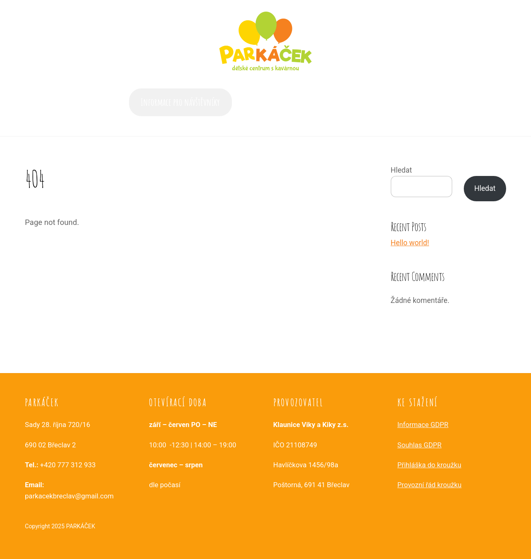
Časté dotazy (289, 102)
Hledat (401, 170)
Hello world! (410, 243)
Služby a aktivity (342, 102)
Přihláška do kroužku (429, 465)
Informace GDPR (422, 425)
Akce (252, 102)
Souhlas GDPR (419, 445)
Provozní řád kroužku (429, 485)
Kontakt (390, 102)
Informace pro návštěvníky (180, 102)
